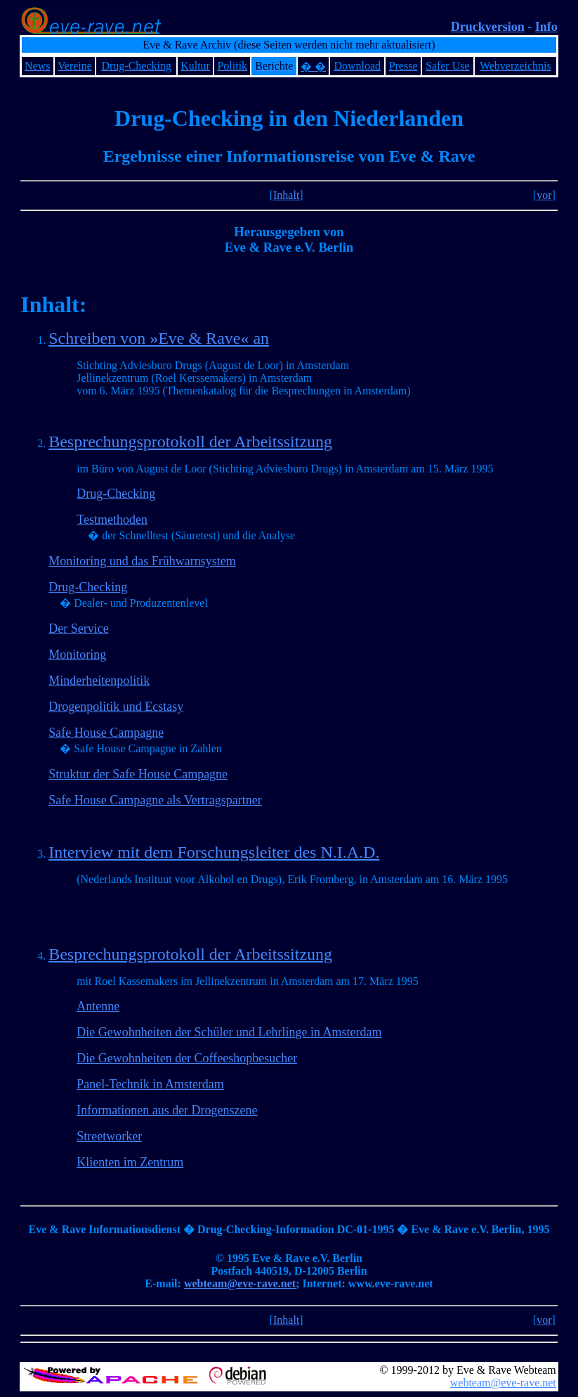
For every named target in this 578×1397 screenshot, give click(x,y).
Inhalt (286, 195)
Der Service (78, 629)
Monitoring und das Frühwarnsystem (141, 561)
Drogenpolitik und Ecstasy (115, 707)
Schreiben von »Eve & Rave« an (158, 338)
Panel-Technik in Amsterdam (150, 1084)
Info (546, 27)
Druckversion (488, 27)
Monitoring (77, 655)
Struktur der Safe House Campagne (138, 774)
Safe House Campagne (106, 733)
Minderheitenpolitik (99, 681)
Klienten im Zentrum (130, 1162)
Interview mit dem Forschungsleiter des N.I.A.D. (213, 852)
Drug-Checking (116, 494)
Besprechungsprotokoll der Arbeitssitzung (190, 441)
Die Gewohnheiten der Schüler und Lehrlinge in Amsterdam (229, 1032)
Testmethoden (112, 520)
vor (544, 195)
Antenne (98, 1006)
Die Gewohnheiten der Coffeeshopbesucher (187, 1058)
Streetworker (109, 1136)
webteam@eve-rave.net (240, 1283)
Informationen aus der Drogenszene (167, 1110)
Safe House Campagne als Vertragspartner (155, 800)
